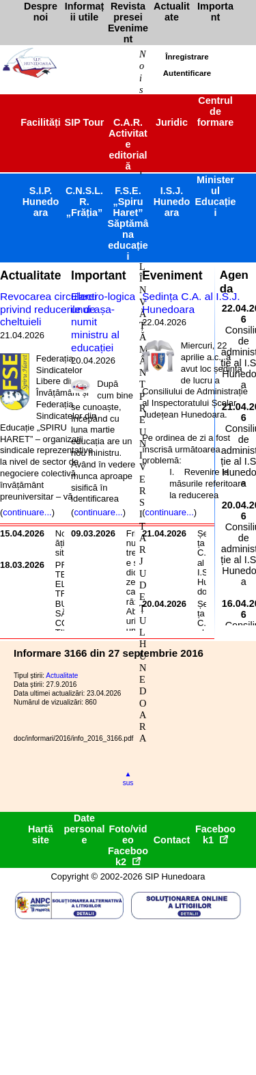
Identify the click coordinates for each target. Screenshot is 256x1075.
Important (98, 275)
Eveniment (172, 275)
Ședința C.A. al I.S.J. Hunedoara (191, 302)
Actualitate (30, 275)
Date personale (84, 829)
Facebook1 (215, 834)
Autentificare (187, 73)
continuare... (27, 512)
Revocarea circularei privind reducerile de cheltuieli (48, 308)
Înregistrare (186, 57)
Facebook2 (128, 856)
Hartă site (40, 834)
